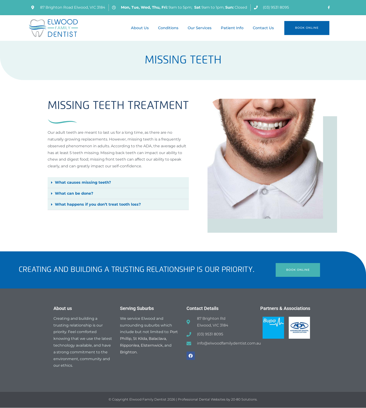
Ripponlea (129, 345)
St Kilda (140, 339)
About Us (140, 28)
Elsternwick (152, 345)
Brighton (128, 352)
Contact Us (263, 28)
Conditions (168, 28)
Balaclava (157, 339)
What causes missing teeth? (83, 182)
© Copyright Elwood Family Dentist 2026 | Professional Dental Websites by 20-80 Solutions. (183, 399)
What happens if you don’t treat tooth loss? (98, 204)
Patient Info (232, 28)
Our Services (199, 28)
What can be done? (74, 193)
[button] (118, 182)
